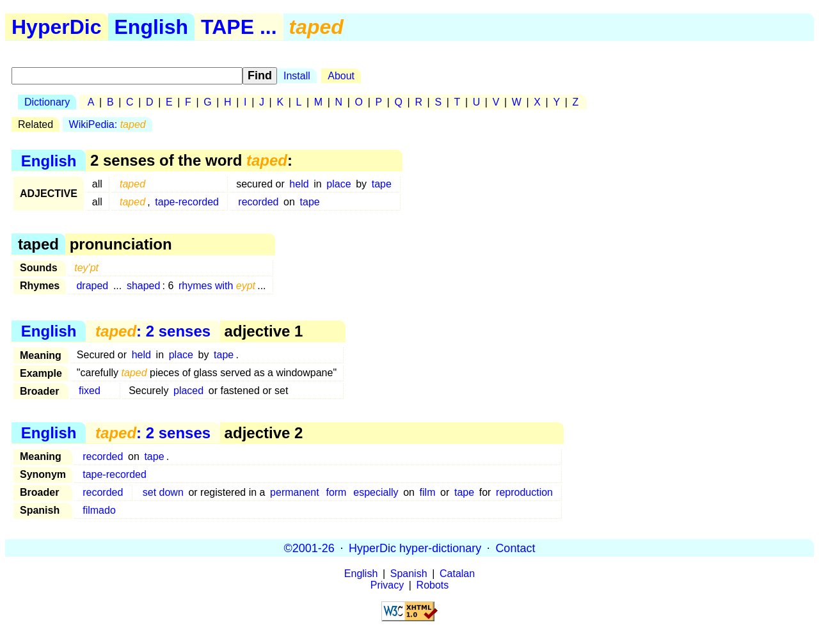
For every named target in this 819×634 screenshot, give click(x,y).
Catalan (457, 573)
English (152, 26)
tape (382, 183)
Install (296, 75)
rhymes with (217, 285)
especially (375, 492)
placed (188, 390)
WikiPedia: (107, 124)
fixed (89, 390)
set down (163, 492)
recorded (258, 201)
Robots (433, 585)
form (336, 492)
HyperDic (57, 26)
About (341, 75)
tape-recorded (187, 201)
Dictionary (47, 102)
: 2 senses (153, 331)
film (428, 492)
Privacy (387, 585)
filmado (99, 510)
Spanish (408, 573)
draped (92, 285)
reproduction (524, 492)
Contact (515, 547)
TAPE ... (239, 26)
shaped (144, 285)
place (338, 183)
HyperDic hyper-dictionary (415, 547)
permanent (294, 492)
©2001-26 (309, 547)
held (298, 183)
